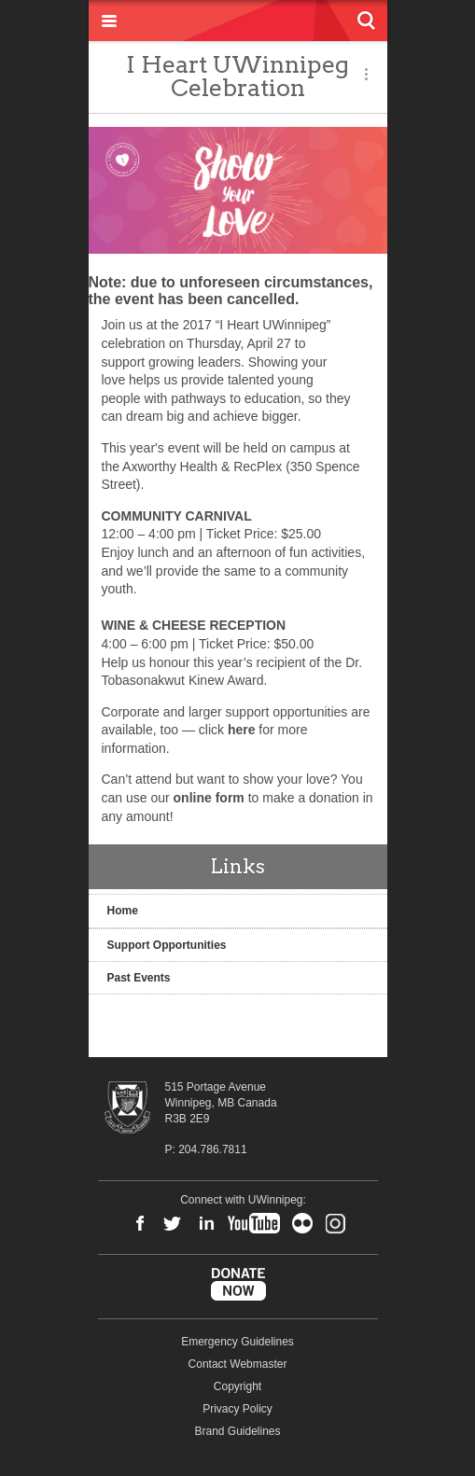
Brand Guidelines (237, 1431)
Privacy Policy (237, 1408)
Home (122, 910)
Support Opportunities (167, 945)
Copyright (237, 1386)
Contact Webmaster (238, 1364)
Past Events (139, 977)
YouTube (254, 1223)
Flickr (302, 1223)
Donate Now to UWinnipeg (238, 1284)
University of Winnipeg (238, 20)
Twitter (173, 1223)
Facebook (140, 1223)
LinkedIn (206, 1223)
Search (366, 20)
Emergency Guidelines (237, 1341)
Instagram (335, 1223)
